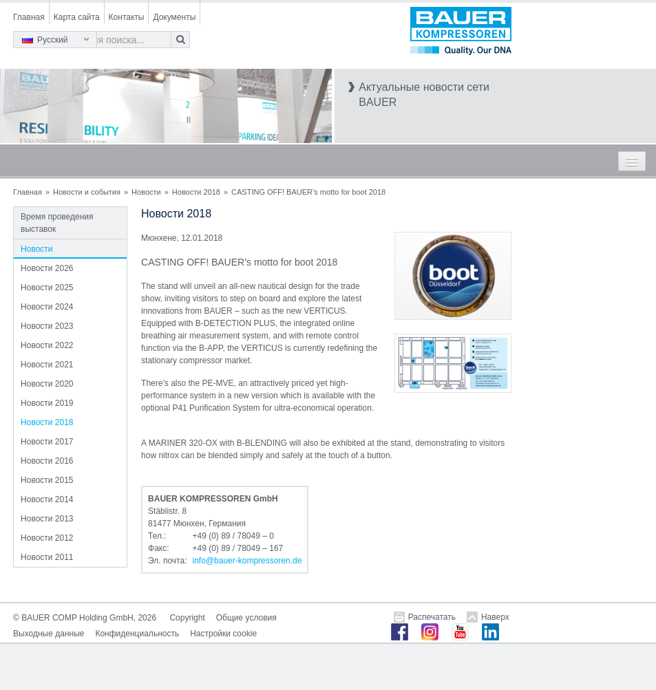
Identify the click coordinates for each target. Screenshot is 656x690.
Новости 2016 (47, 461)
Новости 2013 (47, 519)
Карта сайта (77, 17)
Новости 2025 (47, 287)
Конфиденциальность (137, 633)
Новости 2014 (47, 499)
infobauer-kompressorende (246, 560)
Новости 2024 (47, 307)
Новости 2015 (47, 480)
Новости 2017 (47, 441)
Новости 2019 (47, 403)
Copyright (186, 618)
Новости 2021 (47, 364)
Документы (174, 17)
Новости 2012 (47, 538)
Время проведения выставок (57, 223)
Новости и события (86, 192)
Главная (29, 17)
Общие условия (246, 618)
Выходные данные (48, 633)
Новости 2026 (47, 268)
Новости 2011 (47, 557)
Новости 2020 (47, 384)
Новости (146, 192)
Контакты (127, 17)
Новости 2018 (196, 192)
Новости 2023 (47, 326)
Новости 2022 (47, 345)
